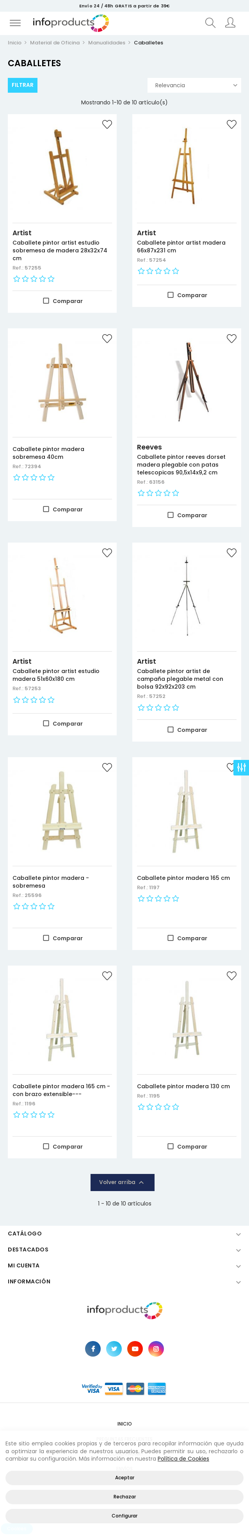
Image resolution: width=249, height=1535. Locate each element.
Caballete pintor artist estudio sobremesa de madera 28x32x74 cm (59, 250)
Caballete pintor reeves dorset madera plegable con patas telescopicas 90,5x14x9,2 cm (181, 464)
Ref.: (18, 267)
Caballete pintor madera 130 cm (183, 1086)
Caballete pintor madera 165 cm (183, 878)
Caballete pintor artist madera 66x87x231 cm (181, 246)
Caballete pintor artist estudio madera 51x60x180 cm (56, 675)
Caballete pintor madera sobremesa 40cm (48, 453)
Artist (22, 233)
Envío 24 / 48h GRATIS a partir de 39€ (124, 6)
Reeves (149, 447)
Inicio (124, 1423)
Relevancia (196, 85)
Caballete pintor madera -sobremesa (50, 882)
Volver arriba (122, 1182)
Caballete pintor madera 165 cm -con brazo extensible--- (61, 1090)
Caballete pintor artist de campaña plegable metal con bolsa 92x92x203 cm (180, 679)
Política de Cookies (183, 1459)
